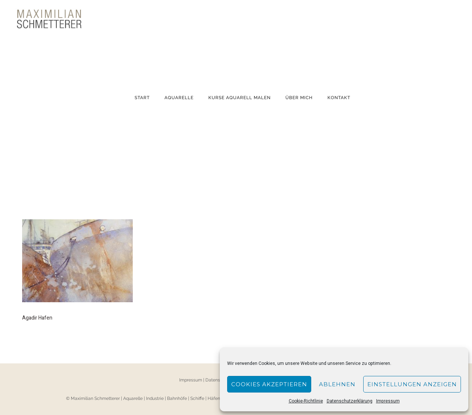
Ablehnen (337, 384)
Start (142, 97)
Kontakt (338, 97)
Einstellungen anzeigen (412, 384)
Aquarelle (179, 97)
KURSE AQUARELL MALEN (239, 97)
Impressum (388, 401)
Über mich (299, 97)
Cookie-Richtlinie (306, 401)
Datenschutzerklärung (349, 401)
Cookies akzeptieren (269, 384)
